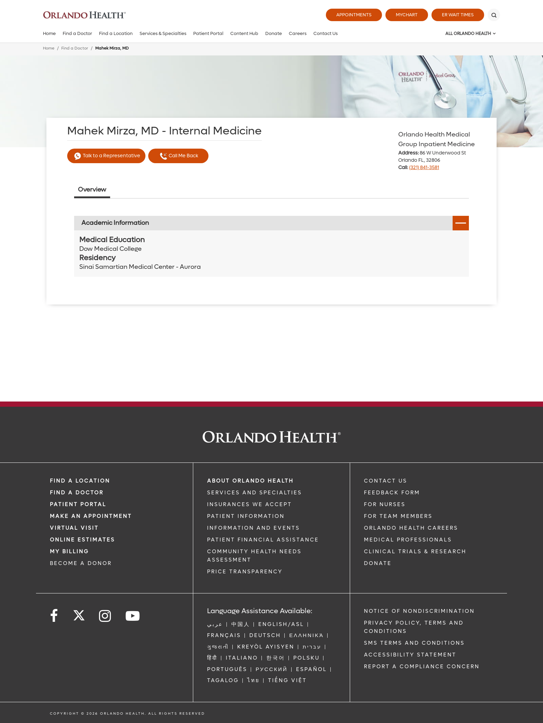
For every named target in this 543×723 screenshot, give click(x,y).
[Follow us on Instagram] (105, 616)
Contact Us (325, 33)
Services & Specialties (163, 33)
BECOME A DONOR (81, 563)
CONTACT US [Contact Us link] (385, 480)
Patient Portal (208, 33)
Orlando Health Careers (411, 527)
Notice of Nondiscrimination (419, 611)
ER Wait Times (458, 15)
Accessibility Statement (410, 654)
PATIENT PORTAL (78, 504)
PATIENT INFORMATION (246, 516)
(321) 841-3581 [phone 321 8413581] (424, 167)
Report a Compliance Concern (422, 666)
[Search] (494, 15)
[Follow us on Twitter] (79, 613)
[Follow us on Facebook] (54, 616)
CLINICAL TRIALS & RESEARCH (415, 551)
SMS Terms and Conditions (414, 643)
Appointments (354, 15)
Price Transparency (245, 571)
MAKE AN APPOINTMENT (91, 516)
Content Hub (244, 33)
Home (49, 33)
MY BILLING (69, 551)
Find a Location (116, 33)
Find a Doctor (77, 33)
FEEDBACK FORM (392, 492)
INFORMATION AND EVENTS (253, 527)
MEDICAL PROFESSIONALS (408, 539)
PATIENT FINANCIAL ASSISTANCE (263, 539)
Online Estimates (82, 539)
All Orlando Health (468, 33)
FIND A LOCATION (80, 480)
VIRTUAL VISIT (74, 527)
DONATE (378, 563)
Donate (273, 33)
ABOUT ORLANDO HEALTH (250, 480)
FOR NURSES (385, 504)
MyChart (407, 15)
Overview (92, 190)
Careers (297, 33)
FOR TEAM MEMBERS (398, 516)
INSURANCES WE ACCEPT (249, 504)
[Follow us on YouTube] (133, 616)
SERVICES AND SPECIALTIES (254, 492)
